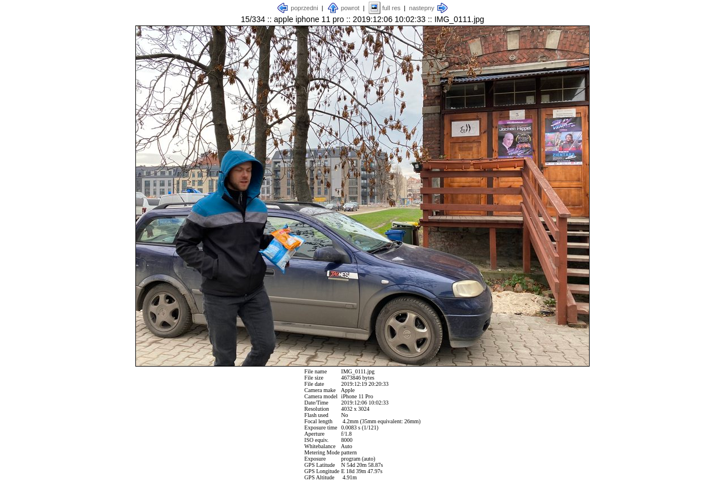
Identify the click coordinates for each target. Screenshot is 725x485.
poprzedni (304, 8)
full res (391, 8)
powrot (350, 8)
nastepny (421, 8)
